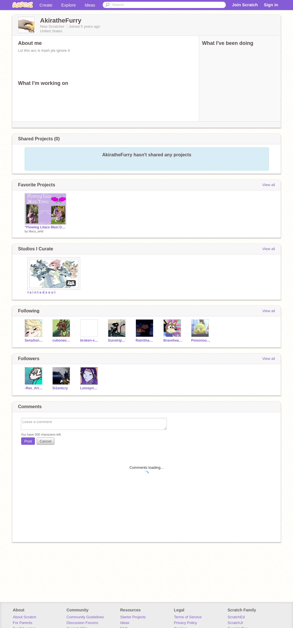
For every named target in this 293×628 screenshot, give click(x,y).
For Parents (22, 623)
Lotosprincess (89, 388)
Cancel (45, 441)
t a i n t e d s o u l (41, 292)
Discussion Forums (82, 623)
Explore (68, 5)
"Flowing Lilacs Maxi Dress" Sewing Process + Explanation (45, 227)
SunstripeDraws (117, 340)
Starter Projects (133, 617)
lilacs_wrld (36, 231)
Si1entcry (60, 388)
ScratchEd (236, 617)
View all (268, 185)
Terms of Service (188, 617)
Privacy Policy (185, 623)
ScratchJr (235, 623)
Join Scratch (245, 4)
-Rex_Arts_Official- (34, 388)
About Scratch (24, 617)
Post (28, 441)
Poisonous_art (200, 340)
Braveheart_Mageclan (173, 340)
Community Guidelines (85, 617)
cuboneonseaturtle (62, 340)
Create (45, 5)
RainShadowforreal (145, 340)
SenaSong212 (34, 340)
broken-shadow (89, 340)
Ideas (90, 5)
